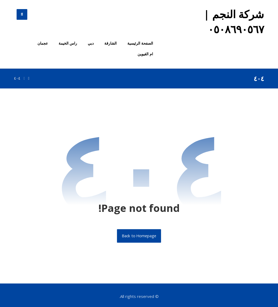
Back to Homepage (139, 236)
